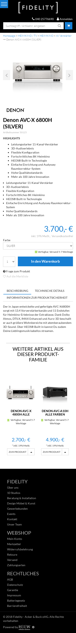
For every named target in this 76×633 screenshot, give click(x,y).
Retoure (12, 554)
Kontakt (12, 519)
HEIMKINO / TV (27, 35)
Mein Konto (14, 538)
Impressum (14, 595)
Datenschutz (15, 584)
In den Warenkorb (45, 261)
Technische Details (49, 290)
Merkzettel (14, 544)
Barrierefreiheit (17, 605)
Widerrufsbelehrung (20, 549)
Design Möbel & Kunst (21, 503)
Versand (12, 560)
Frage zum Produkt (16, 271)
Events (11, 514)
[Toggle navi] (4, 4)
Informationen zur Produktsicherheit (37, 297)
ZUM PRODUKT (17, 451)
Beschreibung (17, 290)
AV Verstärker (64, 35)
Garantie (12, 590)
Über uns (12, 487)
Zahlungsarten (16, 565)
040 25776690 (43, 19)
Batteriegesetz (16, 600)
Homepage (9, 35)
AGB (10, 579)
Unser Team (14, 524)
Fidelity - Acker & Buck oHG (30, 616)
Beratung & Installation (21, 498)
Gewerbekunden (17, 508)
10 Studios (13, 492)
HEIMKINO (46, 35)
